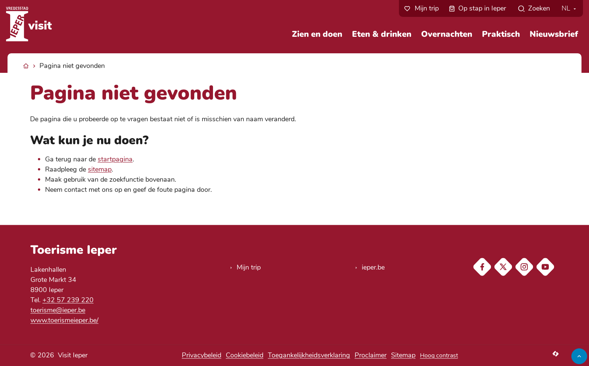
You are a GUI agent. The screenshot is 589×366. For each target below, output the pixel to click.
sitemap (100, 169)
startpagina (115, 159)
